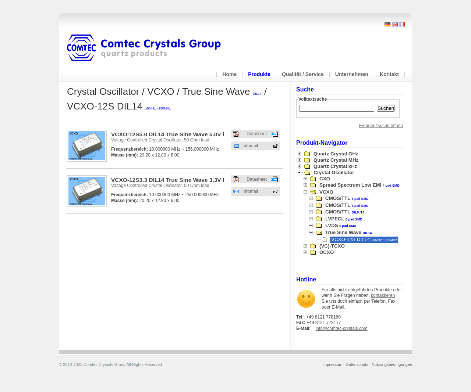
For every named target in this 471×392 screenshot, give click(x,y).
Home (229, 74)
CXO (324, 178)
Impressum (332, 364)
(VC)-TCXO (332, 246)
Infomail (250, 145)
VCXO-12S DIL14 (364, 239)
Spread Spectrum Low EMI (359, 185)
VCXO (326, 192)
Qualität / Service (303, 74)
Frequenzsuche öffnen (381, 125)
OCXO (326, 252)
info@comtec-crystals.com (342, 328)
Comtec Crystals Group (149, 48)
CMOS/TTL (347, 198)
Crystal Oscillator (334, 172)
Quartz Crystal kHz (335, 166)
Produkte (259, 74)
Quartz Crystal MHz (336, 160)
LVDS (340, 225)
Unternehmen (351, 74)
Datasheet (257, 133)
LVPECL (343, 219)
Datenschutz (357, 364)
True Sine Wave (348, 232)
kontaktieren (383, 295)
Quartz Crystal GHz (336, 154)
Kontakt (389, 74)
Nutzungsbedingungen (392, 364)
